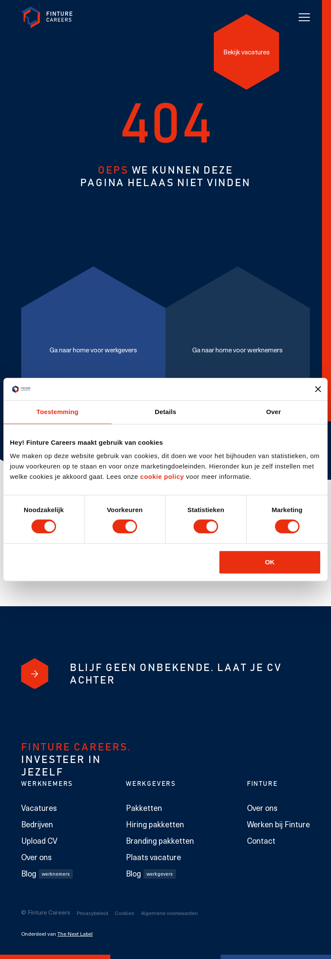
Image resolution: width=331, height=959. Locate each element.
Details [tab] (165, 411)
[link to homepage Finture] (47, 17)
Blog (47, 873)
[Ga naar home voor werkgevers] (93, 350)
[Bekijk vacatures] (246, 51)
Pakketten (144, 808)
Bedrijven (37, 824)
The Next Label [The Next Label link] (75, 933)
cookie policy (161, 476)
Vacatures (39, 808)
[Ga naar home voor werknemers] (238, 350)
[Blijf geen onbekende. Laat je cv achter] (34, 673)
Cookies (124, 912)
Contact (261, 841)
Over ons (36, 857)
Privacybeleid (92, 912)
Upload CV (39, 841)
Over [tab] (273, 411)
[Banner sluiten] (318, 389)
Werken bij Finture (278, 824)
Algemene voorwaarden (169, 912)
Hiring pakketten (155, 824)
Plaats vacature (153, 857)
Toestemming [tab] (58, 411)
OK (270, 562)
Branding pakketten (160, 841)
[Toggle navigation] (304, 17)
